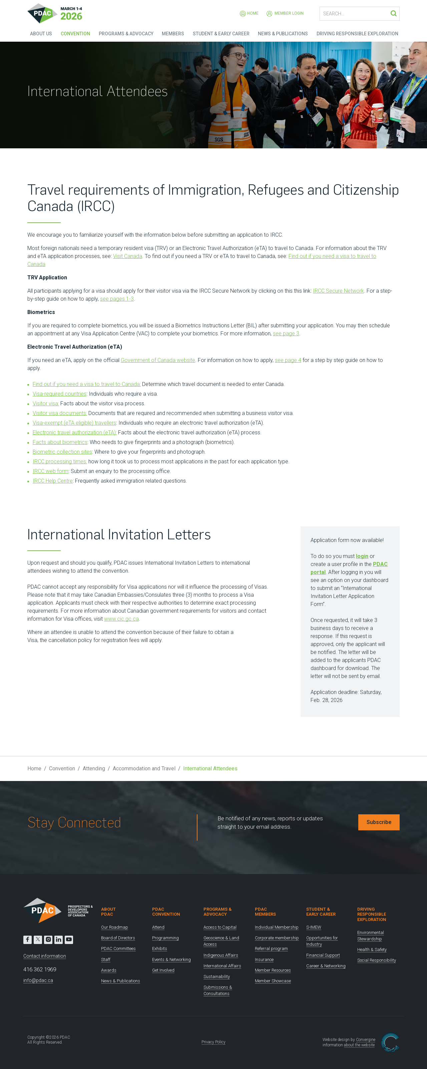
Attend (158, 927)
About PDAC (108, 912)
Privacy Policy (213, 1042)
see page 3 (286, 333)
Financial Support (323, 955)
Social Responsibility (376, 960)
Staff (105, 959)
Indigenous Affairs (220, 955)
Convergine (365, 1039)
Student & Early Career (221, 33)
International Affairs (222, 965)
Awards (108, 970)
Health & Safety (372, 949)
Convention (73, 33)
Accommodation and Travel (144, 768)
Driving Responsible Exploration (359, 33)
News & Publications (284, 33)
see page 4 (288, 360)
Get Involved (163, 970)
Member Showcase (273, 980)
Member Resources (273, 970)
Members (172, 33)
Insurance (264, 959)
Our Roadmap (114, 927)
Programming (165, 937)
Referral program (271, 948)
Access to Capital (220, 927)
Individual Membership (277, 927)
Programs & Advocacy (124, 33)
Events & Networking (171, 959)
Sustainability (216, 976)
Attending (94, 768)
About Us (38, 33)
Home (249, 13)
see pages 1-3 (117, 299)
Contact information (44, 956)
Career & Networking (326, 965)
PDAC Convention (166, 912)
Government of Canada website (158, 360)
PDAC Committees (118, 948)
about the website (359, 1045)
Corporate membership (277, 937)
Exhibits (159, 948)
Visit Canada (127, 256)
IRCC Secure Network (338, 291)
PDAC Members (265, 912)
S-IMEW (313, 927)
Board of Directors (118, 937)
